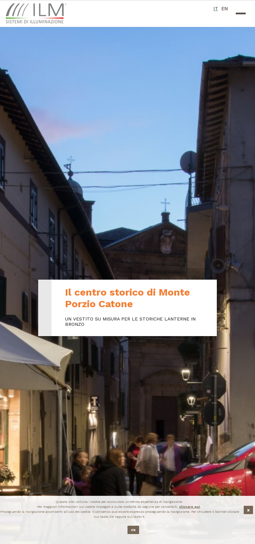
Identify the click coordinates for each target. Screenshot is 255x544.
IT (215, 9)
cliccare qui (189, 506)
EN (224, 9)
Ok (133, 530)
